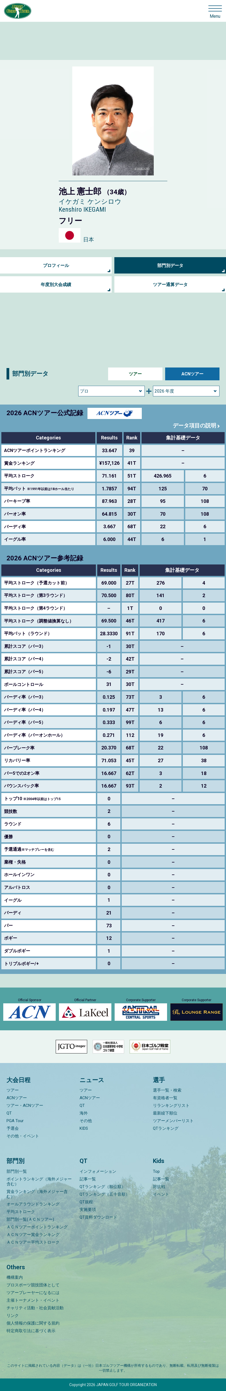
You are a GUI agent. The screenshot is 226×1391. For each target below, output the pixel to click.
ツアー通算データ (170, 284)
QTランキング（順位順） (102, 1186)
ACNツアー (192, 373)
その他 (86, 1120)
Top (156, 1171)
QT (9, 1113)
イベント (161, 1194)
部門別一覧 (17, 1171)
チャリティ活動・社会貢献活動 (35, 1307)
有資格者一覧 (165, 1097)
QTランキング (165, 1128)
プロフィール (56, 265)
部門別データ (170, 265)
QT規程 (86, 1201)
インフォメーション (98, 1171)
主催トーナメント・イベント (33, 1300)
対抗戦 (159, 1186)
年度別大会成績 (56, 284)
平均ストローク (21, 1211)
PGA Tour (15, 1120)
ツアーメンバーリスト (173, 1120)
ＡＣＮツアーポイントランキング (37, 1227)
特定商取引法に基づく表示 (31, 1330)
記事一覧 (88, 1179)
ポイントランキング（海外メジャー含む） (39, 1181)
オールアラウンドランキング (33, 1204)
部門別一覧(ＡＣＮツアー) (30, 1219)
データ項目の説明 (194, 425)
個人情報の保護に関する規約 (33, 1323)
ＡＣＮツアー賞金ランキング (33, 1234)
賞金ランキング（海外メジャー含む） (37, 1194)
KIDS (84, 1128)
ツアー (135, 373)
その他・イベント (23, 1136)
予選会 (13, 1128)
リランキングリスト (171, 1105)
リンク (13, 1315)
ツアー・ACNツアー (25, 1105)
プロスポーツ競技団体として (33, 1285)
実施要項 (88, 1209)
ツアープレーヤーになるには (33, 1292)
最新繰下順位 (165, 1113)
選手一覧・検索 (167, 1090)
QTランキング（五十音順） (105, 1194)
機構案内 (15, 1277)
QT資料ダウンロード (98, 1217)
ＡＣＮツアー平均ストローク (33, 1242)
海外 (84, 1113)
